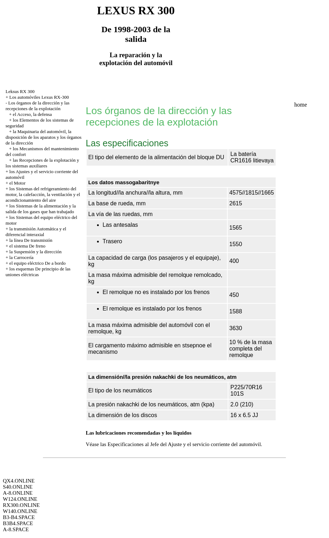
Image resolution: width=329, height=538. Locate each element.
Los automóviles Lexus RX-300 (39, 97)
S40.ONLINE (18, 487)
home (300, 105)
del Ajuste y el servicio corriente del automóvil (210, 444)
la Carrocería (21, 257)
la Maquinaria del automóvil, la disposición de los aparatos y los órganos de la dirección (44, 137)
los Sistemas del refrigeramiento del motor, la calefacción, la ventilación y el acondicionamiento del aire (43, 194)
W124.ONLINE (20, 499)
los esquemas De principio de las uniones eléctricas (38, 271)
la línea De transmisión (30, 240)
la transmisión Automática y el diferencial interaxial (36, 231)
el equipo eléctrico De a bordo (37, 263)
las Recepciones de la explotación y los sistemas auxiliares (42, 162)
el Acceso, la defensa (32, 114)
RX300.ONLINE (21, 505)
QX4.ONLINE (19, 481)
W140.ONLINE (20, 511)
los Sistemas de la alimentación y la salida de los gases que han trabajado (41, 208)
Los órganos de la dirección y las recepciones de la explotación (37, 105)
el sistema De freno (27, 246)
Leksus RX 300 (20, 91)
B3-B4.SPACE (19, 517)
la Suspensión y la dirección (35, 251)
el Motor (17, 183)
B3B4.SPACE (18, 523)
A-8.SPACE (16, 529)
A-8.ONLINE (18, 493)
